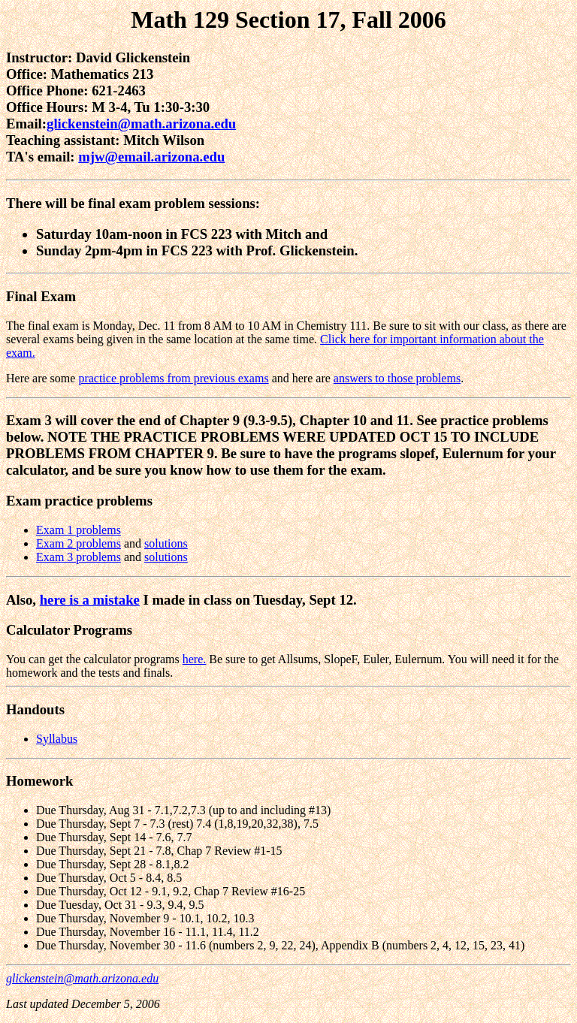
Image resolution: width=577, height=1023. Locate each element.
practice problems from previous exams (173, 378)
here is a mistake (90, 600)
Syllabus (56, 738)
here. (195, 659)
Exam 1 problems (78, 530)
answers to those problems (397, 378)
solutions (166, 543)
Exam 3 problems (78, 557)
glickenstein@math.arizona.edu (141, 123)
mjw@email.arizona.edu (151, 156)
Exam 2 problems (78, 543)
